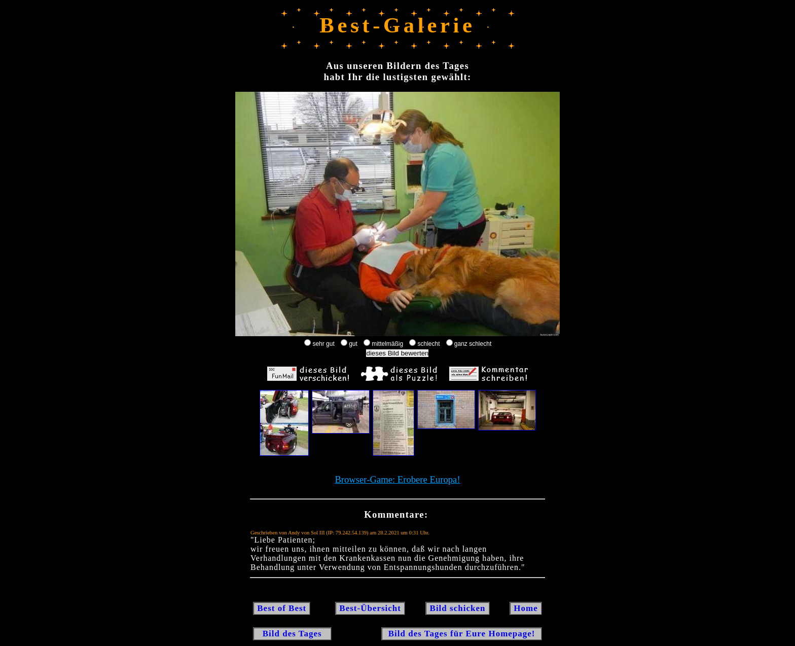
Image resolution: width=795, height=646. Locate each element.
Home (525, 608)
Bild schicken (457, 608)
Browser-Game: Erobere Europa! (397, 479)
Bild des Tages (292, 633)
